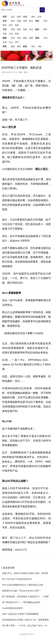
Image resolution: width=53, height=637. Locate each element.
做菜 (13, 46)
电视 (25, 29)
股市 (13, 21)
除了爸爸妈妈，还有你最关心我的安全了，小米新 (25, 596)
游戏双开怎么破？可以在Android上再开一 (21, 590)
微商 (5, 38)
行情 (11, 34)
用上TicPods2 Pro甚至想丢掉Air (17, 579)
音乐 (31, 29)
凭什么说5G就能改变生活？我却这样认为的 (22, 585)
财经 (37, 29)
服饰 (25, 38)
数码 (5, 25)
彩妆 (19, 38)
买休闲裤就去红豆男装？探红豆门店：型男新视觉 (25, 620)
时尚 (5, 21)
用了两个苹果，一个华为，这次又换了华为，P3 (24, 625)
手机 (45, 21)
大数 (39, 46)
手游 (45, 38)
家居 (25, 46)
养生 (33, 46)
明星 (13, 29)
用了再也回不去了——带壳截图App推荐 (21, 602)
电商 (17, 25)
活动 (39, 16)
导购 (5, 34)
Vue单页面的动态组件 (12, 608)
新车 (45, 29)
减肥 (31, 38)
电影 (19, 29)
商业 (31, 21)
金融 (19, 21)
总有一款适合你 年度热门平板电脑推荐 (20, 614)
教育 (19, 46)
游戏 (37, 38)
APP (17, 42)
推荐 (19, 16)
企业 (25, 16)
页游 (5, 42)
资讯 (5, 16)
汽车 (5, 29)
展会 (33, 16)
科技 (37, 21)
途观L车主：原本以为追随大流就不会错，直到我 (25, 573)
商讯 (5, 46)
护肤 (13, 38)
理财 (25, 21)
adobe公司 (21, 549)
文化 (11, 42)
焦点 (13, 16)
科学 (11, 25)
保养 (17, 34)
